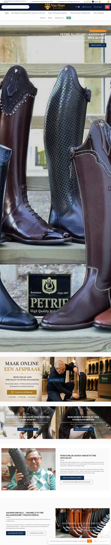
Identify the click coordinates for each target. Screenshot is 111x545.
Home (7, 13)
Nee (96, 541)
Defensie (42, 18)
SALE (68, 18)
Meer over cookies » (103, 541)
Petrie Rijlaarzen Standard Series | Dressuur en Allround (28, 13)
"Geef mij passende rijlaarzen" (72, 478)
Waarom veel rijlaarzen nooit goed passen (76, 482)
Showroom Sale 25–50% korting (80, 13)
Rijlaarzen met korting (15, 533)
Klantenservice (59, 18)
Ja (89, 541)
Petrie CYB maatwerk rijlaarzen (57, 13)
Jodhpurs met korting (37, 533)
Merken (50, 18)
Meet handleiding (99, 13)
